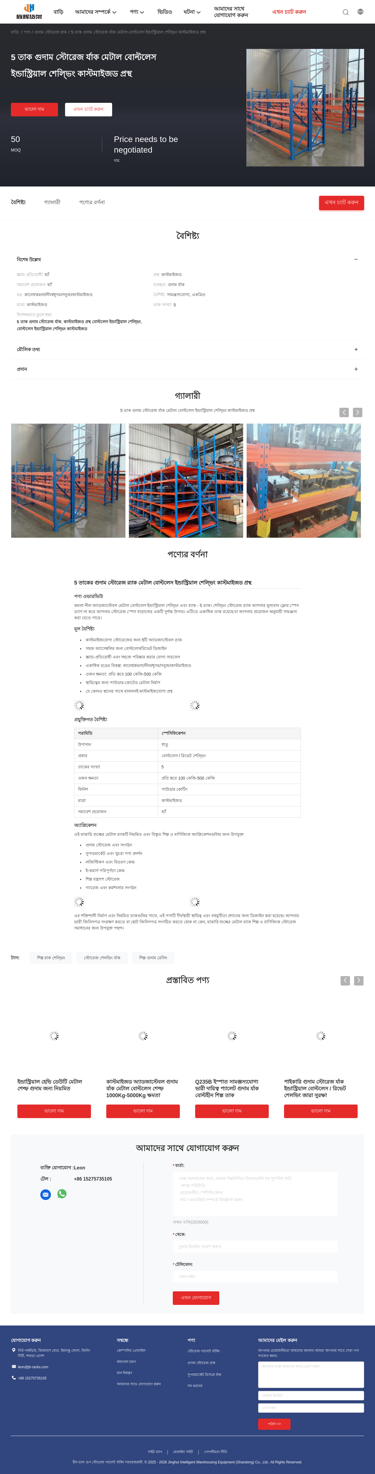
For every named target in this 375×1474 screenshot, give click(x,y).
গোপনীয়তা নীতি (215, 1452)
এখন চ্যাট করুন (88, 109)
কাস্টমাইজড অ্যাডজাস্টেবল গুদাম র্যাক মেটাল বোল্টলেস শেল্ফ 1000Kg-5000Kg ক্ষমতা (142, 1088)
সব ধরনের (195, 1386)
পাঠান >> (274, 1424)
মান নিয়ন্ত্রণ (124, 1373)
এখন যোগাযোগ (196, 1297)
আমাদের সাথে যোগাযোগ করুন (139, 1384)
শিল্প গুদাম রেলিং (153, 957)
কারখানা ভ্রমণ (126, 1362)
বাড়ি (15, 32)
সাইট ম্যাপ (155, 1452)
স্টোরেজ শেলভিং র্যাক (102, 957)
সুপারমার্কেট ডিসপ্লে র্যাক (204, 1375)
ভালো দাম (34, 109)
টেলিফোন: (184, 1264)
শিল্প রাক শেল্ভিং (51, 957)
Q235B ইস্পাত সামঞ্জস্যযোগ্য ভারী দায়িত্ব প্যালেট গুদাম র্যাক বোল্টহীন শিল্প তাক (227, 1088)
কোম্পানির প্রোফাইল (131, 1350)
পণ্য (27, 32)
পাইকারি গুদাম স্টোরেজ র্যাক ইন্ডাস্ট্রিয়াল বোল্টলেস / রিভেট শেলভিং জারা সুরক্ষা (315, 1088)
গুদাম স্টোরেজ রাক (50, 32)
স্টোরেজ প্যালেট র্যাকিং (204, 1351)
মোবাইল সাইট (183, 1452)
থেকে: (180, 1234)
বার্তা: (180, 1165)
